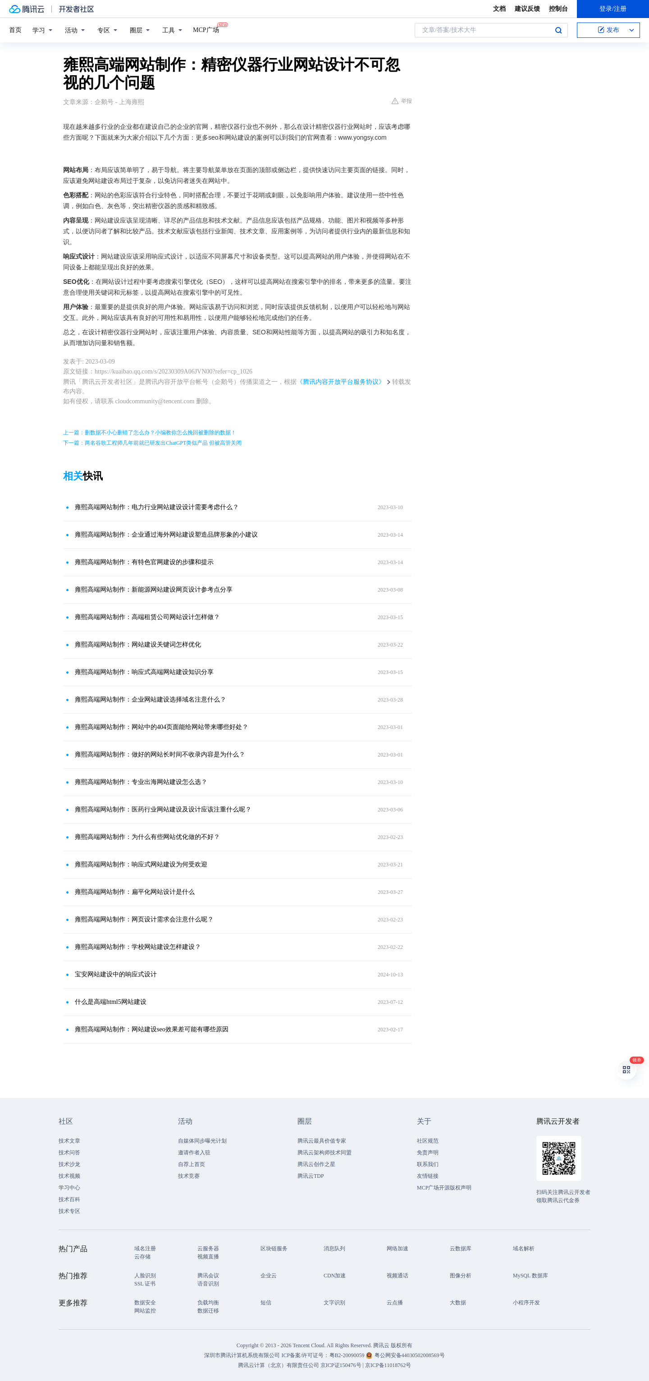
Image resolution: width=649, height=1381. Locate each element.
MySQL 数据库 (530, 1275)
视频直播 (208, 1256)
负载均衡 (208, 1302)
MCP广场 (206, 29)
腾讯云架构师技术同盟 (324, 1152)
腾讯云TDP (310, 1176)
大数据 (458, 1302)
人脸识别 (145, 1275)
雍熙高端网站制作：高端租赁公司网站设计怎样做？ (147, 617)
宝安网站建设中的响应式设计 (116, 974)
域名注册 (145, 1248)
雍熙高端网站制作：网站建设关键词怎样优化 (138, 644)
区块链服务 (274, 1248)
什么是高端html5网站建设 (110, 1001)
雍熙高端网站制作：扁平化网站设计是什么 (135, 892)
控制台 (558, 8)
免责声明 (428, 1152)
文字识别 (334, 1302)
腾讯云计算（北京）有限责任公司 (278, 1365)
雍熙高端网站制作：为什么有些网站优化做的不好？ (147, 837)
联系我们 (428, 1164)
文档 (499, 8)
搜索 (558, 30)
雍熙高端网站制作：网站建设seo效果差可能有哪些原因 (152, 1029)
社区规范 (428, 1141)
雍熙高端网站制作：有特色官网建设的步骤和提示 (144, 562)
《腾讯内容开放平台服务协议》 (341, 381)
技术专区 (69, 1211)
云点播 (395, 1302)
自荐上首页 (191, 1164)
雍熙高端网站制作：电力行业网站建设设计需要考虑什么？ (157, 507)
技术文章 (69, 1141)
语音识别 (208, 1284)
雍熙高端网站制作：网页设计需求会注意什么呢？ (144, 919)
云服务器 (208, 1248)
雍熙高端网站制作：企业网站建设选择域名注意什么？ (150, 699)
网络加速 (397, 1248)
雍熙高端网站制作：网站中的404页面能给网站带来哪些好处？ (161, 727)
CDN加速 (335, 1275)
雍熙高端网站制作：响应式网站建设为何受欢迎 (141, 864)
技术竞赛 (189, 1176)
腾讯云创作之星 (316, 1164)
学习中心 (69, 1188)
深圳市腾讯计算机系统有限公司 (242, 1355)
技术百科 (69, 1199)
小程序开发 (526, 1302)
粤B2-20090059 (347, 1355)
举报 (402, 101)
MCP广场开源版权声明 (444, 1188)
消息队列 (334, 1248)
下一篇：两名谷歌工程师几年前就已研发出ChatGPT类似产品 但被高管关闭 (152, 443)
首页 (15, 30)
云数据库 (460, 1248)
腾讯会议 (208, 1275)
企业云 (269, 1275)
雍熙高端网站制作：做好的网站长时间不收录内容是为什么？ (160, 754)
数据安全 (145, 1302)
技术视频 (69, 1176)
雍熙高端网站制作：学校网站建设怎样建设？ (138, 946)
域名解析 (524, 1248)
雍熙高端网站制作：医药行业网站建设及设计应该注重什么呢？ (163, 809)
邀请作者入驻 (194, 1152)
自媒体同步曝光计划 (202, 1141)
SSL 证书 (144, 1284)
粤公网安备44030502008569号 (410, 1355)
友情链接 (428, 1176)
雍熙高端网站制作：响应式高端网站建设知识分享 (144, 672)
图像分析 (460, 1275)
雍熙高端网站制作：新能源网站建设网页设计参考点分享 (154, 589)
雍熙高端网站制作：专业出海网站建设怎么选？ (141, 782)
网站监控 (145, 1311)
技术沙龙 (69, 1164)
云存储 (142, 1256)
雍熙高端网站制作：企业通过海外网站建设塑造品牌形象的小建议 (166, 534)
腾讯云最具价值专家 (321, 1141)
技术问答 (69, 1152)
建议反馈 (527, 8)
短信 (266, 1302)
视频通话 (397, 1275)
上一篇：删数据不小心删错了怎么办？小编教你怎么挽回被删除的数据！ (149, 432)
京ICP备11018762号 (388, 1365)
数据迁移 (208, 1311)
